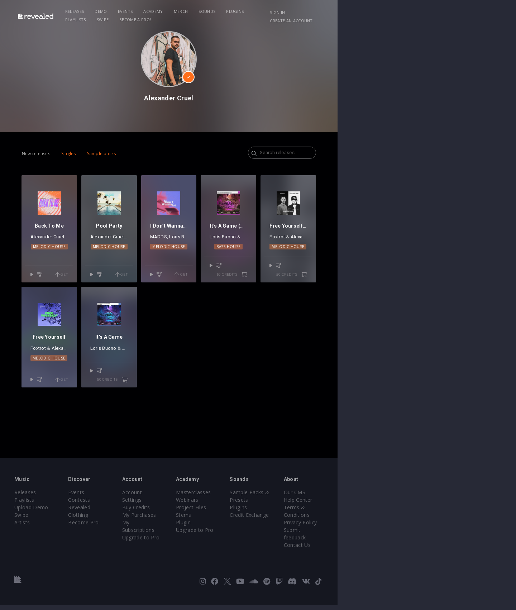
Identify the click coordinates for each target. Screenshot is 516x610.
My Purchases (207, 527)
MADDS (233, 265)
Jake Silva (95, 265)
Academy (189, 11)
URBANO (200, 265)
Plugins (271, 11)
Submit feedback (436, 542)
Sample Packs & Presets (370, 512)
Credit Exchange (359, 527)
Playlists (301, 11)
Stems (273, 535)
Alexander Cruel (65, 265)
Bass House (346, 275)
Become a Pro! (360, 11)
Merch (217, 11)
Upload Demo (56, 527)
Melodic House (81, 275)
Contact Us (429, 550)
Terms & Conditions (440, 527)
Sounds (243, 11)
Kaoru (179, 265)
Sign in (411, 12)
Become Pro (130, 535)
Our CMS (426, 512)
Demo (137, 11)
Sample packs (119, 154)
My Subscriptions (210, 535)
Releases (110, 11)
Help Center (430, 519)
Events (161, 11)
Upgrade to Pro (208, 542)
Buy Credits (204, 519)
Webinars (276, 519)
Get (107, 294)
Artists (47, 542)
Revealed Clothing (136, 527)
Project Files (280, 527)
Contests (126, 519)
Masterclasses (282, 512)
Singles (86, 154)
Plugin (272, 542)
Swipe (328, 11)
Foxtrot (415, 265)
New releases (54, 154)
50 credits (364, 294)
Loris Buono (257, 265)
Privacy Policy (432, 535)
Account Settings (210, 512)
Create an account (451, 12)
